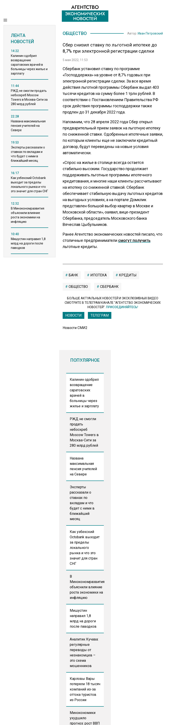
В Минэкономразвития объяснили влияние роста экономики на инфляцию (87, 587)
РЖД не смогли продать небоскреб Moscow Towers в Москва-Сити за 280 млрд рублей (84, 432)
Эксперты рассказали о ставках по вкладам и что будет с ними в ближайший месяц (82, 503)
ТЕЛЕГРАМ (100, 315)
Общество (75, 33)
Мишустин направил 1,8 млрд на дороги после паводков (83, 618)
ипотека (98, 275)
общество (78, 287)
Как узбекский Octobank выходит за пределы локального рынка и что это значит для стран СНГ (85, 548)
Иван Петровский (150, 33)
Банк (73, 275)
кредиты (127, 275)
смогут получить (134, 240)
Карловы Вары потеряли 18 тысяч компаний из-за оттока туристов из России (85, 689)
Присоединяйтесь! (122, 307)
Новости (73, 315)
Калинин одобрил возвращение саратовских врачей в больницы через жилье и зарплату (84, 392)
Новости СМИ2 (75, 328)
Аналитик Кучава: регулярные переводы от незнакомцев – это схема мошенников (84, 652)
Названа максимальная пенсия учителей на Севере (83, 466)
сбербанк (109, 287)
